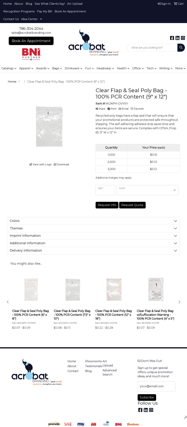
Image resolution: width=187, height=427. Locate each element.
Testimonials (91, 366)
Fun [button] (88, 68)
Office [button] (136, 68)
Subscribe (147, 397)
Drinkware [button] (72, 68)
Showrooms (91, 361)
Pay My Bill (44, 11)
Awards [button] (41, 68)
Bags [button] (55, 68)
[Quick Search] (152, 48)
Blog (29, 3)
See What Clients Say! (50, 3)
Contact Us (11, 19)
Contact (73, 371)
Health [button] (121, 68)
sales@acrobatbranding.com (31, 32)
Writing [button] (164, 68)
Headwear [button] (104, 68)
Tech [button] (150, 68)
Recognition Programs (19, 11)
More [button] (179, 68)
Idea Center (29, 19)
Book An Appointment (70, 11)
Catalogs (7, 68)
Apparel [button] (24, 68)
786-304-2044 (31, 29)
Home (7, 3)
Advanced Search (109, 372)
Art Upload (75, 3)
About (18, 3)
